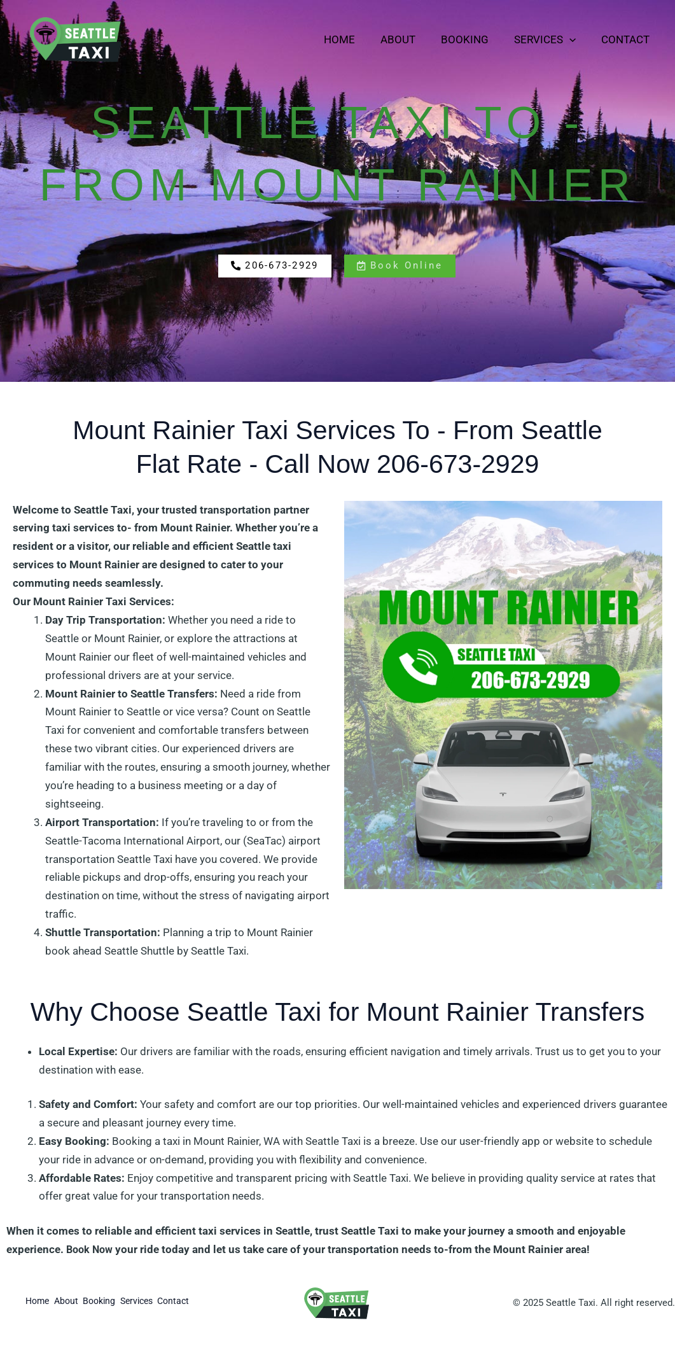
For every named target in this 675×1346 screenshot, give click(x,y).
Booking (474, 39)
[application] (575, 39)
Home (356, 39)
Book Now (91, 1249)
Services (550, 39)
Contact (627, 39)
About (411, 39)
